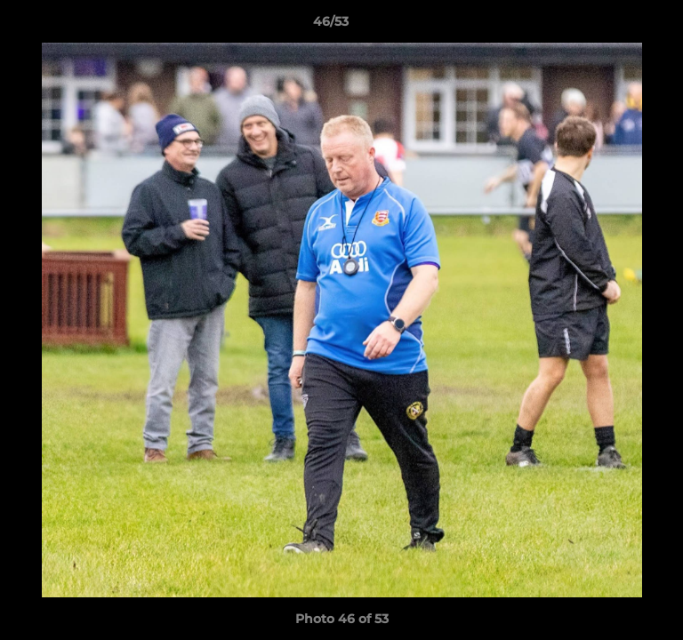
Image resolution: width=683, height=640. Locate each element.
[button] (619, 26)
